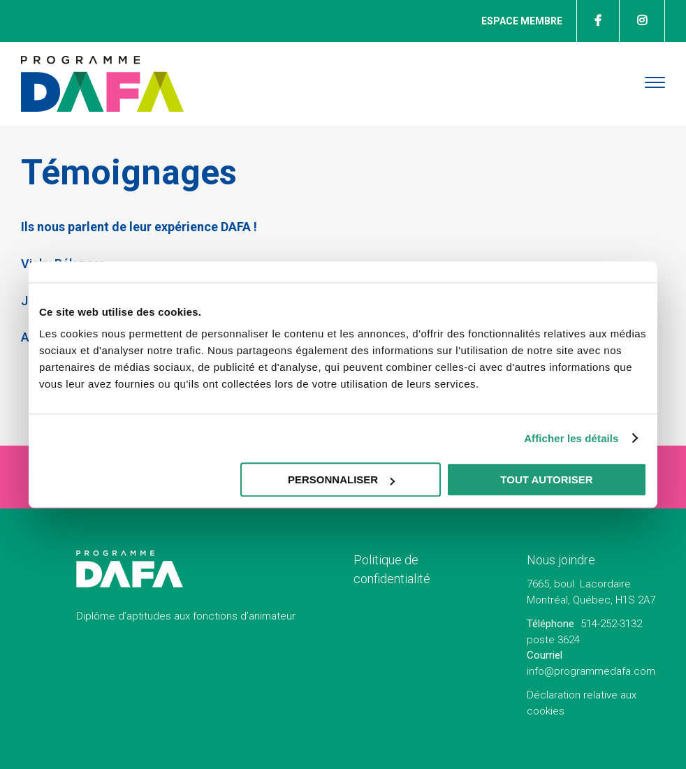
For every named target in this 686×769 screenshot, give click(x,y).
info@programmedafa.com (591, 671)
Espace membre (521, 21)
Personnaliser (341, 479)
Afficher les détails (571, 438)
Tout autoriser (546, 479)
